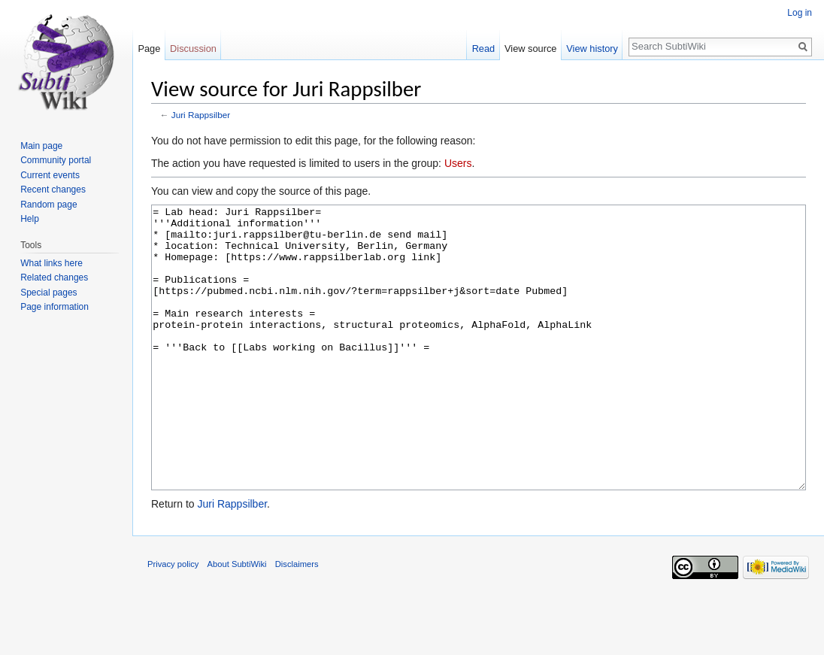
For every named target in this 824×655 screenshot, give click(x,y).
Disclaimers (297, 620)
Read (483, 48)
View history (592, 48)
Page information (54, 307)
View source (530, 48)
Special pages (48, 292)
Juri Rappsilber (200, 115)
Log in (799, 13)
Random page (48, 204)
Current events (50, 175)
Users (458, 163)
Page (149, 48)
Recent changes (53, 189)
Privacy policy (172, 620)
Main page (41, 146)
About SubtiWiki (237, 620)
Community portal (55, 160)
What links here (51, 263)
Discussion (193, 48)
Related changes (54, 277)
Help (29, 219)
